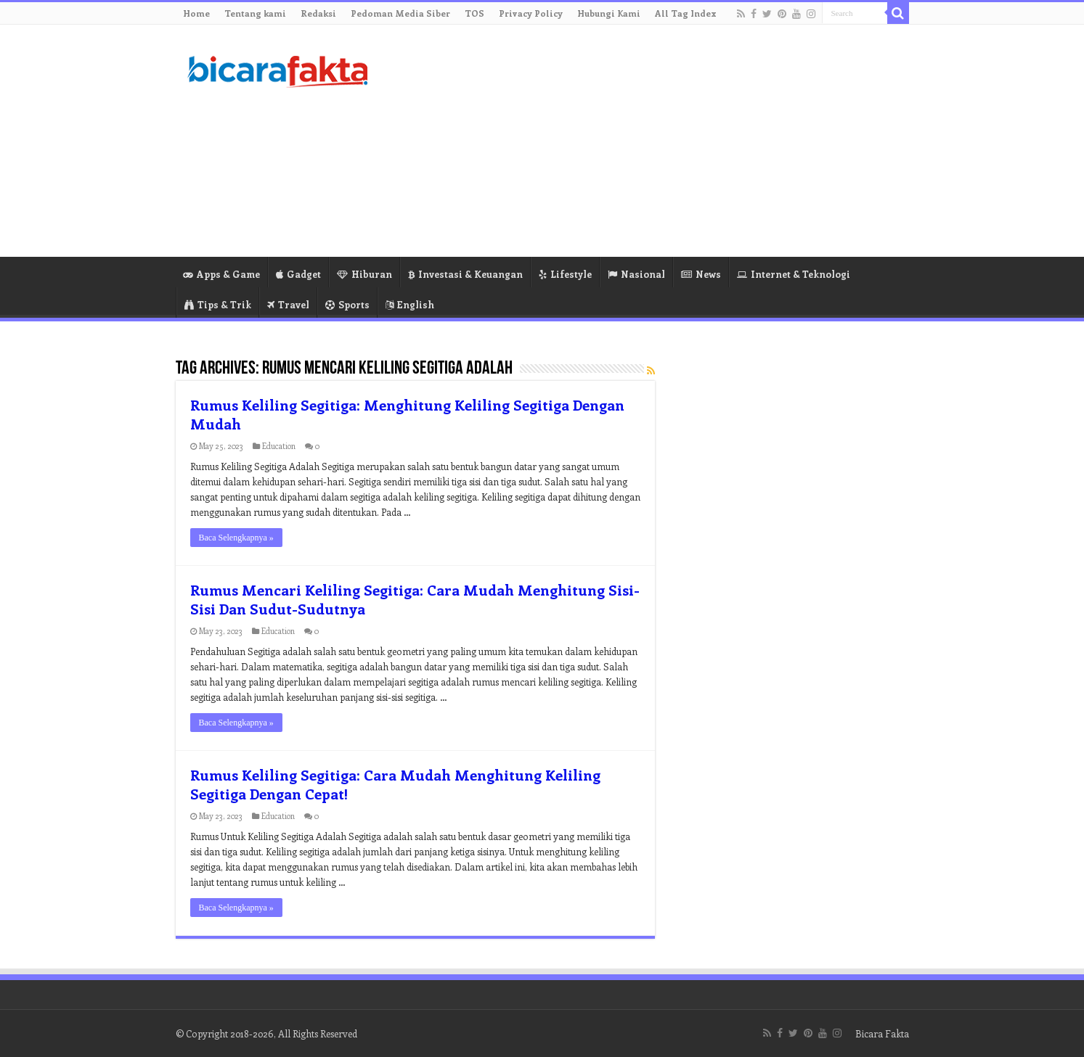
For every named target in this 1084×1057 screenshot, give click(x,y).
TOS (474, 13)
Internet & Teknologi (793, 274)
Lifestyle (565, 274)
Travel (288, 304)
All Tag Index (686, 13)
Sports (347, 304)
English (410, 304)
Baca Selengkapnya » (236, 537)
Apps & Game (221, 274)
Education (279, 445)
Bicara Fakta (882, 1033)
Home (196, 13)
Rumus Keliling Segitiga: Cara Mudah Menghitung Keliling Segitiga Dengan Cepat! (395, 784)
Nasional (636, 274)
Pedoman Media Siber (400, 13)
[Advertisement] (634, 140)
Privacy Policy (531, 13)
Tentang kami (255, 13)
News (701, 274)
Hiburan (364, 274)
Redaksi (318, 13)
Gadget (298, 274)
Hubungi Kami (608, 13)
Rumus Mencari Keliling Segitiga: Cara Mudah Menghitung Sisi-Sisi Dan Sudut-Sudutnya (415, 599)
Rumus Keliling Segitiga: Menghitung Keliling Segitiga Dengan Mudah (407, 414)
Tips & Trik (217, 304)
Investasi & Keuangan (465, 274)
